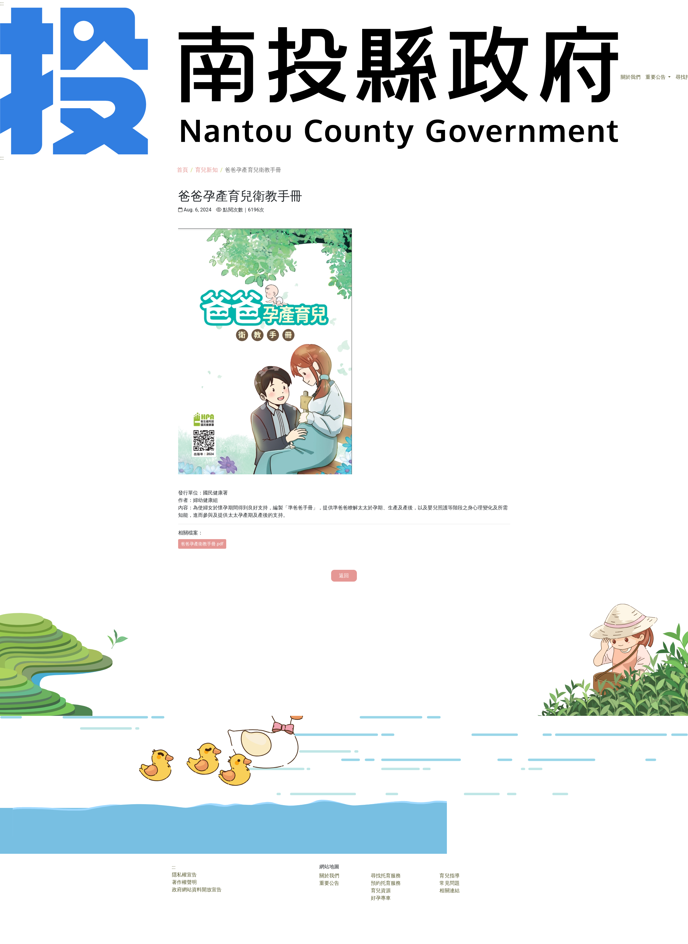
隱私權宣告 (184, 875)
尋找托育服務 (386, 876)
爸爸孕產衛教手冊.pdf (202, 543)
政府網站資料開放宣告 (197, 890)
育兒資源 (381, 890)
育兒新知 (206, 169)
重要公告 (656, 77)
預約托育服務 (386, 883)
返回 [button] (344, 575)
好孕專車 (381, 898)
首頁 (182, 169)
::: (2, 4)
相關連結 (449, 890)
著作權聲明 (184, 882)
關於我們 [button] (631, 77)
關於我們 (329, 876)
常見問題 (449, 883)
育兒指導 (449, 876)
